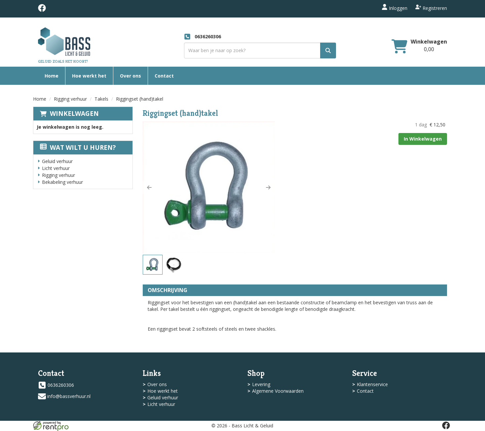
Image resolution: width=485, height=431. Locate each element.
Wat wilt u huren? (78, 147)
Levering (261, 384)
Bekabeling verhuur (62, 182)
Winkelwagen (74, 113)
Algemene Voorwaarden (278, 391)
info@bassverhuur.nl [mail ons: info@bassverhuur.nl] (69, 396)
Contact (164, 76)
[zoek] (328, 50)
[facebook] (42, 10)
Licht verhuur (56, 168)
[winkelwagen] (399, 47)
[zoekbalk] (260, 50)
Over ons (130, 76)
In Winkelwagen (423, 139)
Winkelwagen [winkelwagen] (429, 41)
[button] (149, 187)
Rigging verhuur (70, 99)
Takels (101, 99)
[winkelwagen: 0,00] (429, 49)
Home (51, 76)
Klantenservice (372, 384)
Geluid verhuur (57, 161)
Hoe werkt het (89, 76)
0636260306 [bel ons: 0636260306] (61, 385)
